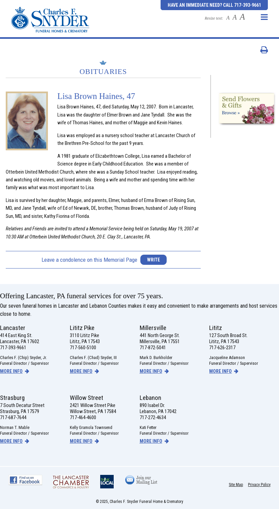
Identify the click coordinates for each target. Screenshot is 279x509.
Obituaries (103, 71)
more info (11, 371)
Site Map (236, 484)
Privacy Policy (259, 484)
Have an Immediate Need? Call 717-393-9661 (214, 5)
